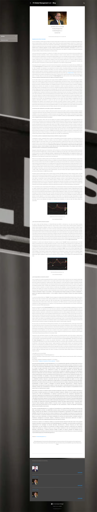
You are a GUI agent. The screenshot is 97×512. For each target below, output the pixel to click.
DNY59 (61, 506)
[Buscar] (84, 3)
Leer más (80, 472)
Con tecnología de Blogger (57, 503)
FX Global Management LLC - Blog (44, 3)
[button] (81, 9)
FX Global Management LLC (41, 436)
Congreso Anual (70, 72)
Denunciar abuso (4, 40)
